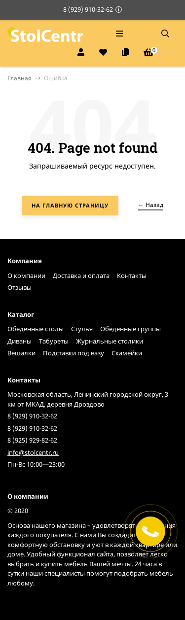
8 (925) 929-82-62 (32, 440)
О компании (26, 275)
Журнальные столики (109, 341)
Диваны (19, 341)
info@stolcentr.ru (33, 452)
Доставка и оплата (81, 275)
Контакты (132, 275)
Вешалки (21, 352)
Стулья (82, 328)
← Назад (150, 205)
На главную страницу (70, 205)
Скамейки (126, 352)
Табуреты (54, 341)
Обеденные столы (35, 328)
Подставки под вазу (73, 352)
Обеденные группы (130, 328)
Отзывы (19, 287)
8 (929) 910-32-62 (88, 9)
